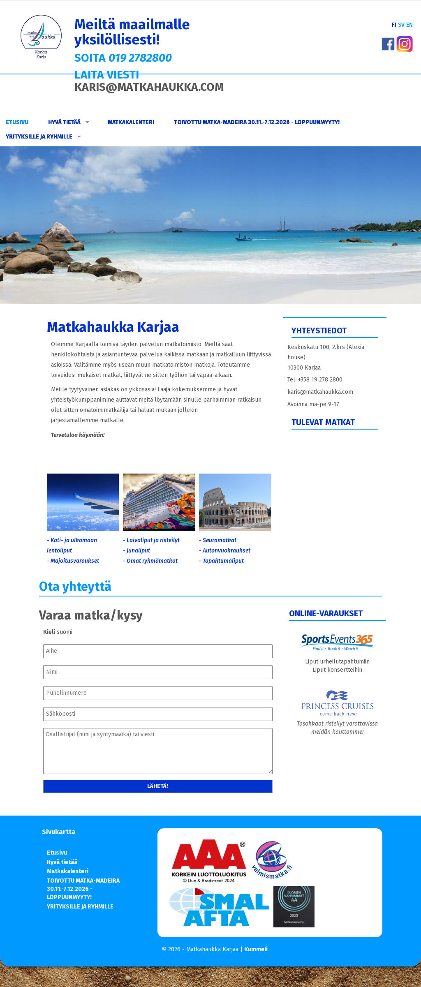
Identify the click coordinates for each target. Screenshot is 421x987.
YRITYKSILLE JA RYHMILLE (43, 136)
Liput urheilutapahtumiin (337, 661)
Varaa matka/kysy (91, 615)
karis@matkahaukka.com (320, 391)
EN (409, 24)
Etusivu (17, 122)
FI (394, 24)
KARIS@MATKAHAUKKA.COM (149, 87)
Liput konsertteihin (337, 669)
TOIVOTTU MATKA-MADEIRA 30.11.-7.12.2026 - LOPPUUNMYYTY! (257, 122)
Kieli (49, 632)
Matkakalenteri (131, 122)
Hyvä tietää (68, 122)
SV (401, 24)
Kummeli (256, 949)
